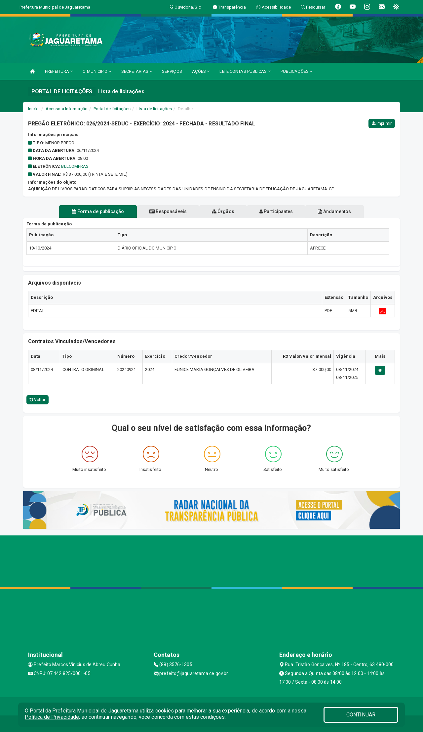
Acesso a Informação (67, 108)
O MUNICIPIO (97, 71)
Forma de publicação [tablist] (92, 211)
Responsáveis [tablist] (165, 211)
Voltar (37, 399)
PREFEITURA (59, 71)
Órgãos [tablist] (223, 211)
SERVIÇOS (172, 71)
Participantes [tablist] (279, 211)
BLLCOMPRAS (75, 166)
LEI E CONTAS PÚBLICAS (244, 71)
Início (33, 108)
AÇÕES (201, 71)
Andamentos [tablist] (339, 211)
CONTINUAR (360, 714)
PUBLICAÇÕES (296, 71)
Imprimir (382, 123)
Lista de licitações (154, 108)
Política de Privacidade (52, 717)
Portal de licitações (112, 108)
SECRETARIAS (136, 71)
